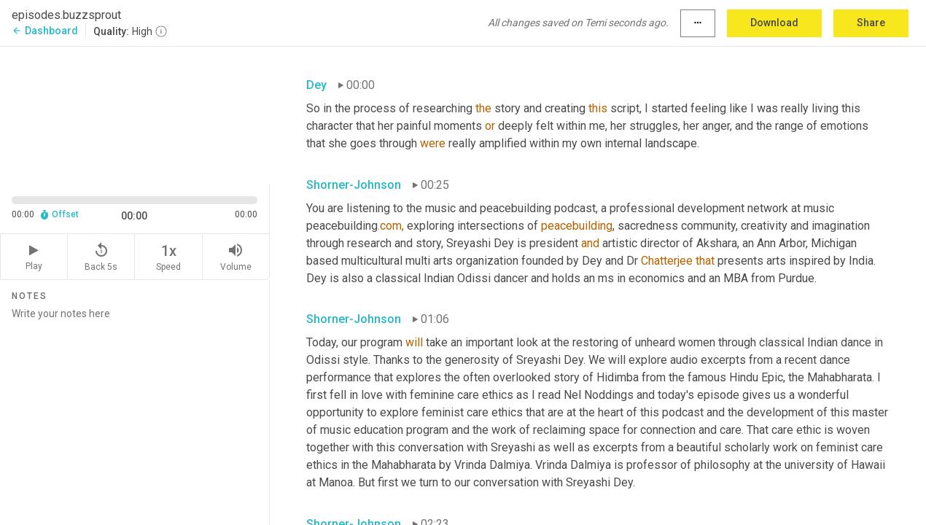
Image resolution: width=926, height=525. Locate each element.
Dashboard (45, 30)
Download (774, 22)
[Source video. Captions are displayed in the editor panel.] (135, 114)
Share (871, 22)
